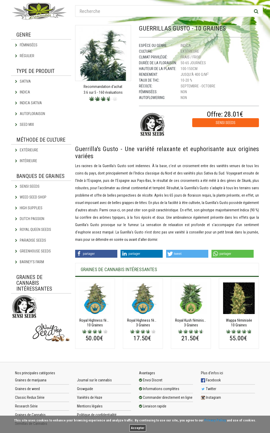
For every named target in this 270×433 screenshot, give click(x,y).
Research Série (26, 406)
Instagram (211, 397)
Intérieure (26, 161)
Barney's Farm (29, 262)
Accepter (137, 428)
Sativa (23, 81)
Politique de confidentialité (97, 415)
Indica (22, 92)
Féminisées (26, 45)
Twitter (208, 389)
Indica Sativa (28, 103)
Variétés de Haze (89, 397)
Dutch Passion (29, 219)
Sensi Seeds (27, 186)
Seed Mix (24, 124)
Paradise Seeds (30, 240)
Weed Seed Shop (30, 197)
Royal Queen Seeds (33, 229)
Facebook (211, 380)
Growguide (85, 389)
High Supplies (28, 208)
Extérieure (26, 150)
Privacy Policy (215, 420)
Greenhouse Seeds (33, 251)
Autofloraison (30, 114)
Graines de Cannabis (30, 415)
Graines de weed (27, 389)
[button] (96, 254)
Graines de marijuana (30, 380)
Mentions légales (90, 406)
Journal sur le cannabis (94, 380)
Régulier (24, 56)
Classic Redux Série (30, 397)
